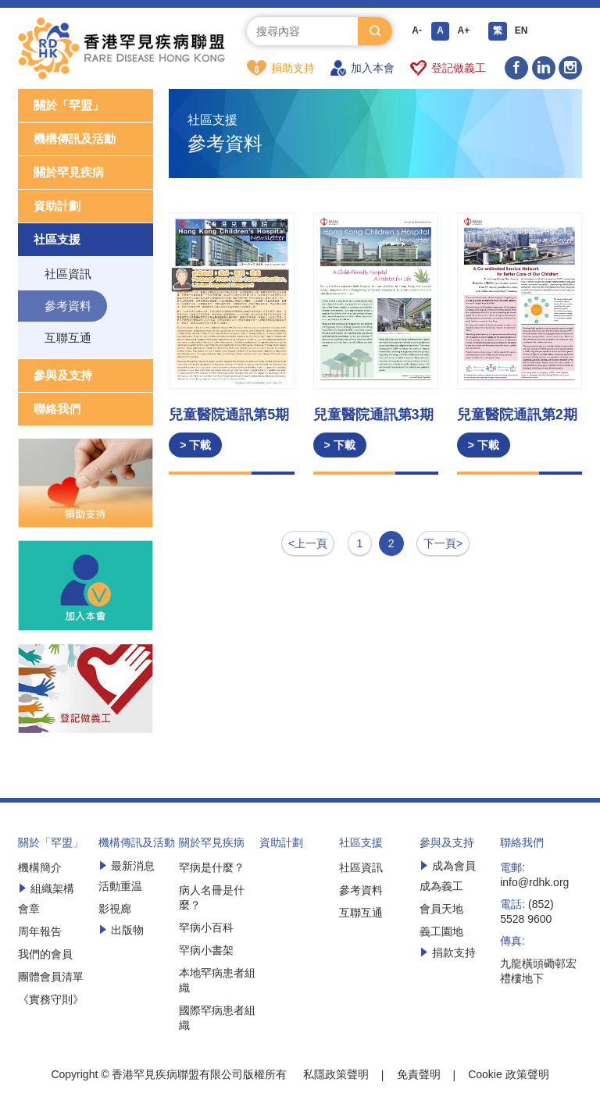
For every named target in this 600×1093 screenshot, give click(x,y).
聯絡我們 (57, 409)
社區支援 (57, 240)
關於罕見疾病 (69, 173)
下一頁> (442, 544)
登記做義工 (448, 68)
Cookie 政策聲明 (508, 1075)
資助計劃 (57, 206)
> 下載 (195, 446)
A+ (464, 31)
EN (521, 31)
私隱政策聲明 (336, 1075)
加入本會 (362, 68)
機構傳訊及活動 (75, 139)
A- (417, 31)
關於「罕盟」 (69, 105)
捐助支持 (281, 68)
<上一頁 (307, 544)
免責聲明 (419, 1075)
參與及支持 (63, 376)
